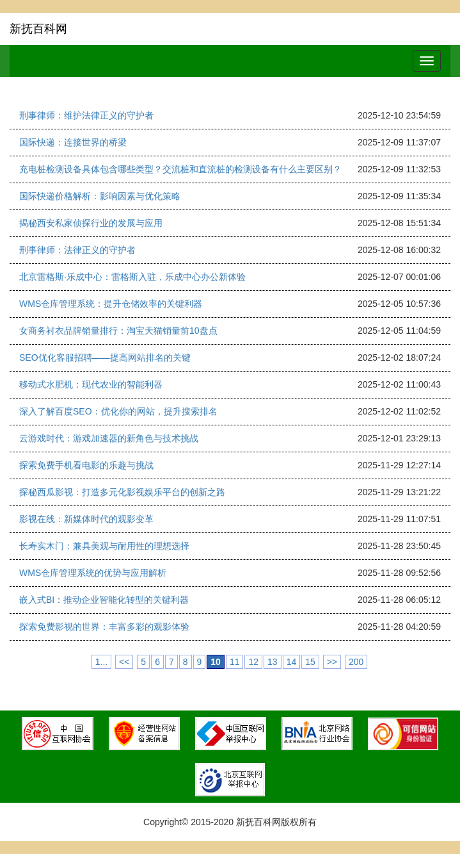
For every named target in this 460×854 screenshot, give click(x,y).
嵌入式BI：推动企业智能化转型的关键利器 (104, 600)
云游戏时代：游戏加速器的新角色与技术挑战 (108, 438)
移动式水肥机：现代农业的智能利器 (91, 384)
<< (124, 662)
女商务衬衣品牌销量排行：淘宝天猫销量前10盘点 (118, 330)
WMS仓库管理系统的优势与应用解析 (92, 573)
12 (253, 662)
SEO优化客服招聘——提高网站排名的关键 (105, 357)
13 (272, 662)
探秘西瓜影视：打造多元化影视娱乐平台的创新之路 (122, 492)
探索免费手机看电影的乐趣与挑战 (86, 465)
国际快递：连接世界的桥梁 (73, 142)
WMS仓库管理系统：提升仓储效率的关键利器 (110, 304)
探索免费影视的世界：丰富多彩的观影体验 (104, 626)
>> (332, 662)
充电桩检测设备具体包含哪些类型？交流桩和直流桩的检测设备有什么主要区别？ (180, 169)
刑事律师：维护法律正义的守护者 (86, 115)
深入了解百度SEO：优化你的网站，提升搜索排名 (118, 411)
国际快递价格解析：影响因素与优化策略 (99, 196)
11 (235, 662)
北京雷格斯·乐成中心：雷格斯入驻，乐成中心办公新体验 (132, 277)
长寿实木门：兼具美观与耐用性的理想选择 (104, 546)
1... (101, 662)
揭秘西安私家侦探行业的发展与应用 (91, 223)
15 (310, 662)
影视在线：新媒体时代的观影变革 (86, 519)
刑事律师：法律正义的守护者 (77, 250)
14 (292, 662)
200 (356, 662)
